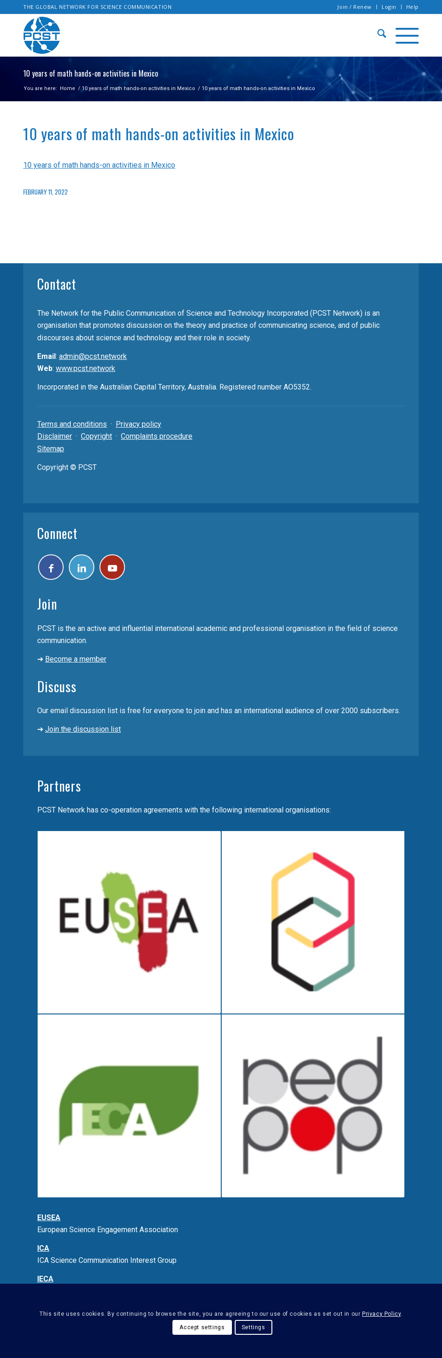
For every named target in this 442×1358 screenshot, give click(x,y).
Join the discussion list (83, 729)
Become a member (75, 659)
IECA (45, 1278)
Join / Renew (354, 6)
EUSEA (48, 1217)
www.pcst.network (85, 368)
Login (389, 6)
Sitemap (50, 448)
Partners (59, 785)
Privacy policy (138, 424)
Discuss (57, 686)
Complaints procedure (156, 436)
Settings (253, 1327)
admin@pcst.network (93, 356)
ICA (43, 1248)
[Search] (377, 35)
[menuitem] (355, 7)
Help (412, 6)
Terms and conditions (72, 424)
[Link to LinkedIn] (81, 567)
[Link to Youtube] (112, 567)
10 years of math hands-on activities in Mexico (99, 165)
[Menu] (402, 35)
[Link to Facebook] (51, 567)
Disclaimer (54, 436)
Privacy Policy (381, 1314)
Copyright (96, 436)
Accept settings (201, 1327)
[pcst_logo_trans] (41, 35)
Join (47, 603)
